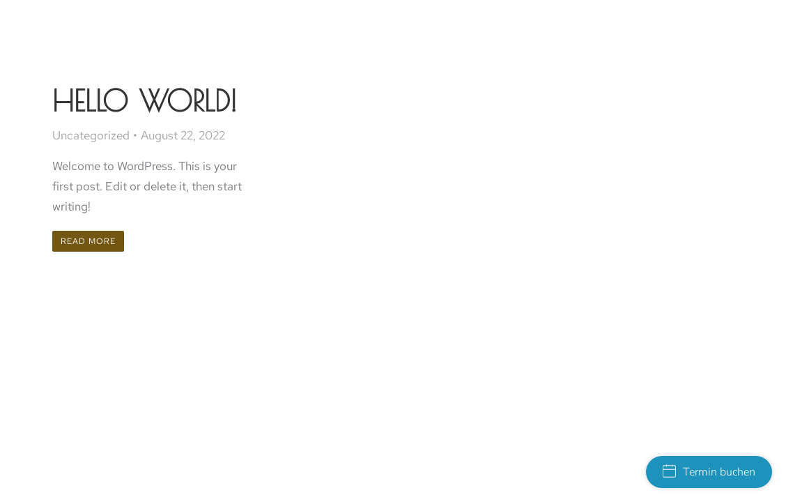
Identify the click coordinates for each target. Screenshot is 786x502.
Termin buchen (709, 472)
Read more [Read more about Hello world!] (88, 241)
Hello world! (144, 101)
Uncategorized (91, 135)
